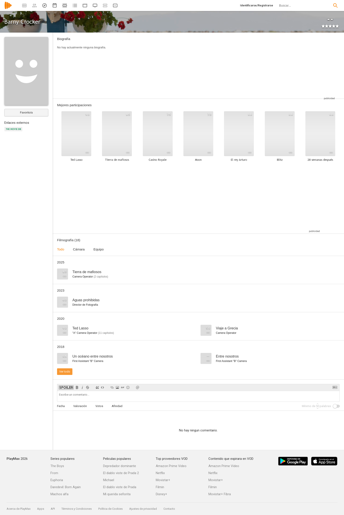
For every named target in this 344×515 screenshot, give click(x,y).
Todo (60, 249)
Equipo (98, 249)
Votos (99, 406)
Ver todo (64, 371)
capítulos (101, 276)
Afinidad (117, 406)
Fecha (61, 406)
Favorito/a (26, 112)
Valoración (80, 406)
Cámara (79, 249)
